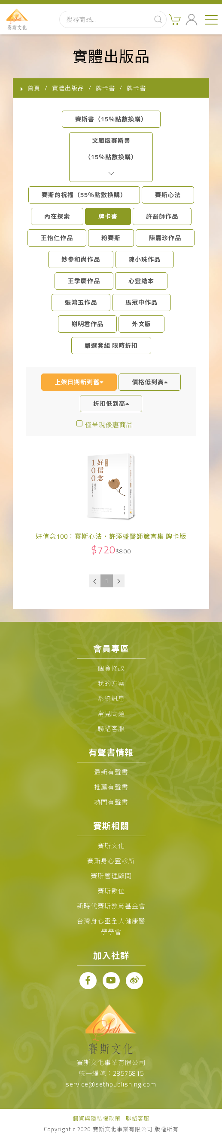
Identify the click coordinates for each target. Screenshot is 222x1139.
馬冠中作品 (141, 302)
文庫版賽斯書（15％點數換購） (111, 157)
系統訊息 (111, 699)
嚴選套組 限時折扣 (111, 345)
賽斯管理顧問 (111, 876)
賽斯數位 (111, 891)
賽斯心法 (168, 194)
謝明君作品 (87, 323)
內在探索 (57, 216)
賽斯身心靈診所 (111, 861)
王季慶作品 (84, 280)
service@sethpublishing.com (111, 1084)
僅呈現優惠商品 (109, 424)
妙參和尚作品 (80, 259)
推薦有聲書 (111, 787)
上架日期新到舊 (79, 381)
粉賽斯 (111, 237)
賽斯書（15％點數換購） (111, 118)
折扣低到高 (111, 403)
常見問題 (111, 714)
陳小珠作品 (144, 259)
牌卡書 (108, 216)
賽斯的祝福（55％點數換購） (84, 194)
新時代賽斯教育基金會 (111, 906)
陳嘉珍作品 (165, 237)
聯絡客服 (111, 729)
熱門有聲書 (111, 802)
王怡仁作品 (57, 237)
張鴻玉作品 (81, 302)
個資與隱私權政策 (97, 1118)
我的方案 (111, 683)
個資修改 (111, 668)
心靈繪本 (141, 280)
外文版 (141, 323)
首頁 (33, 88)
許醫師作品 (162, 216)
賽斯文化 (111, 846)
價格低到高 (150, 381)
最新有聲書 (111, 772)
